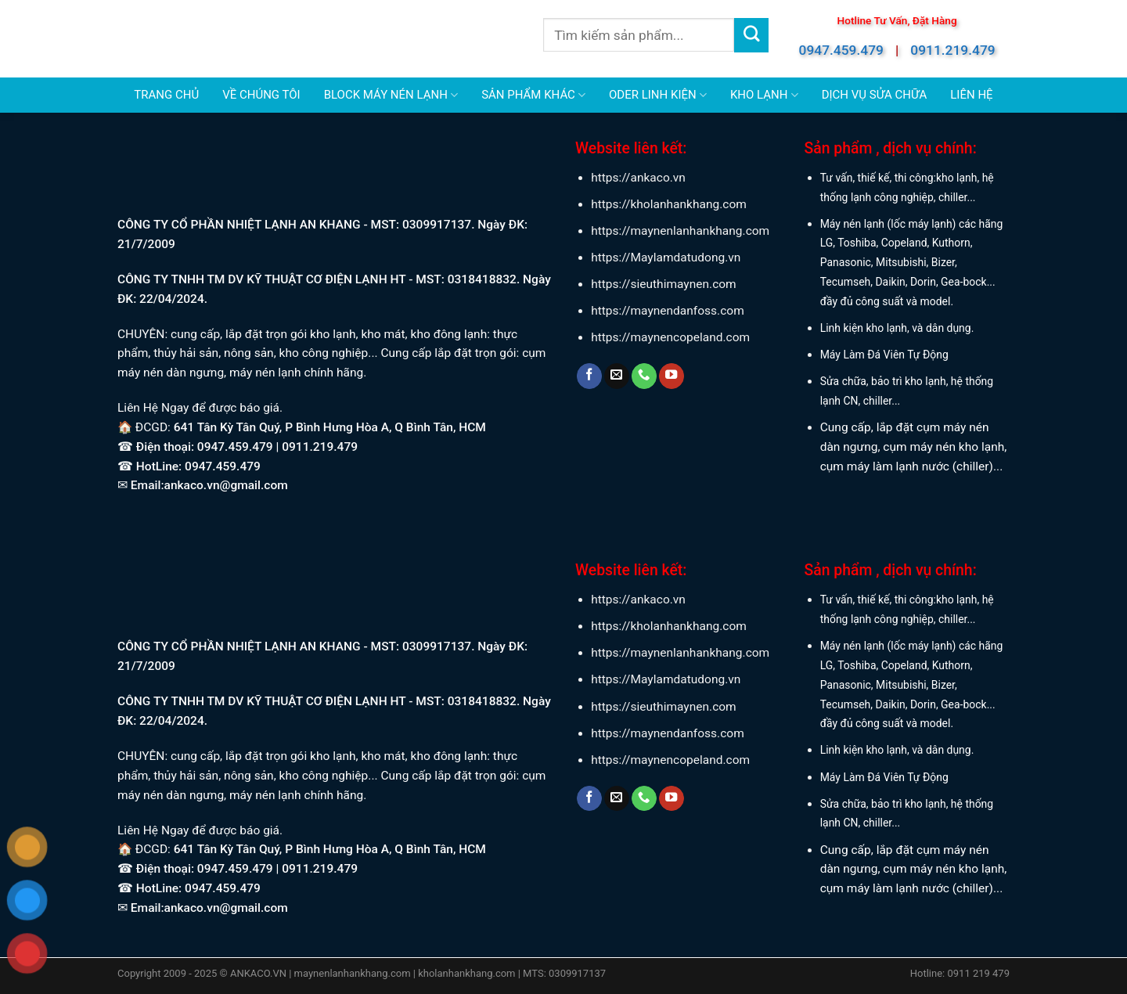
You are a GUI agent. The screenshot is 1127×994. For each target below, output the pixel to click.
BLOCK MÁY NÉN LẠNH (391, 95)
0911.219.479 (952, 50)
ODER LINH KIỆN (658, 95)
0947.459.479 (841, 50)
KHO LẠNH (764, 95)
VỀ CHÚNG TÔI (261, 95)
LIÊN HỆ (971, 95)
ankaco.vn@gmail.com (226, 485)
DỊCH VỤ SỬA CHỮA (874, 95)
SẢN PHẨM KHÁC (533, 95)
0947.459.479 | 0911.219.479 (277, 447)
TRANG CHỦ (166, 95)
